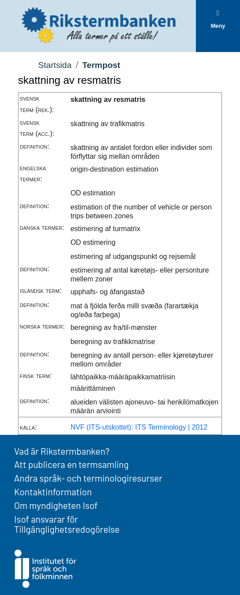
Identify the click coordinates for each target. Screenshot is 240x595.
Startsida (54, 65)
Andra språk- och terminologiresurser (88, 477)
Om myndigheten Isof (56, 505)
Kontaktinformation (53, 491)
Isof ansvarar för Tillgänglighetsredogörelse (67, 524)
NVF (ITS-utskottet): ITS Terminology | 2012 (139, 427)
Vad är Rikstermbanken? (61, 451)
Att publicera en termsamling (71, 464)
